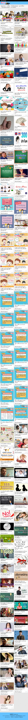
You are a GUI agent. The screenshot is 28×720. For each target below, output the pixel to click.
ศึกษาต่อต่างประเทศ (6, 7)
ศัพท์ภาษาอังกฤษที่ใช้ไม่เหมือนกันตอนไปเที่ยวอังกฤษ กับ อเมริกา (7, 462)
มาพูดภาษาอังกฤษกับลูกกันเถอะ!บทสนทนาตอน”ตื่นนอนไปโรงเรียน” (7, 289)
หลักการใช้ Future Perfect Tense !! (20, 306)
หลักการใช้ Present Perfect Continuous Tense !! (6, 385)
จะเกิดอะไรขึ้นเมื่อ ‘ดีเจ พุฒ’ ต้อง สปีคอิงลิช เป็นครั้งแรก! (20, 596)
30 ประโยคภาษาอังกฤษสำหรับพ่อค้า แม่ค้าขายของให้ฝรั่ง (7, 619)
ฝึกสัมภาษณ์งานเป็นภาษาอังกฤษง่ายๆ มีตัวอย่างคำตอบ (20, 582)
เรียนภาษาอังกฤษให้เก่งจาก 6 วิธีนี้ (6, 67)
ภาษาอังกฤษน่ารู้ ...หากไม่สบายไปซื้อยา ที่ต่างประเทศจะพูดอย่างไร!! (21, 228)
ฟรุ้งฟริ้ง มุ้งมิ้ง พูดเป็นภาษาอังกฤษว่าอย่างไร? (20, 626)
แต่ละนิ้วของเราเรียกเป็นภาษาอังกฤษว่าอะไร (6, 132)
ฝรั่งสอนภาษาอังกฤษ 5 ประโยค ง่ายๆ (7, 649)
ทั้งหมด (6, 9)
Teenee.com (3, 6)
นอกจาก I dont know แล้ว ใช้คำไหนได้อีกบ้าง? (7, 93)
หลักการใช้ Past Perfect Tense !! (21, 344)
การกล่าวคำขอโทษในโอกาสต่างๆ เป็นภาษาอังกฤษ (20, 196)
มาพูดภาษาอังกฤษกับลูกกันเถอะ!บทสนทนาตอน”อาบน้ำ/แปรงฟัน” (20, 267)
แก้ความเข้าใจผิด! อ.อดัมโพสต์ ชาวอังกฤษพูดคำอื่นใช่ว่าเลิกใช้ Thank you (21, 79)
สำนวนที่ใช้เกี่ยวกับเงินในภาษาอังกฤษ (21, 127)
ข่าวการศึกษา (13, 7)
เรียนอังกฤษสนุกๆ (14, 6)
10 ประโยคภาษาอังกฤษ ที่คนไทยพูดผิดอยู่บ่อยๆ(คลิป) (20, 37)
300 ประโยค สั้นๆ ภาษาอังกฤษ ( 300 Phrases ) (21, 146)
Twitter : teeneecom (14, 717)
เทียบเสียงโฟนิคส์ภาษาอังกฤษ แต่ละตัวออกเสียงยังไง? (6, 180)
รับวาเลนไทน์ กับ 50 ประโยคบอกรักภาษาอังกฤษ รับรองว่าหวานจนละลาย (20, 567)
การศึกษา (8, 6)
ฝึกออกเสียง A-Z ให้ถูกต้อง (20, 611)
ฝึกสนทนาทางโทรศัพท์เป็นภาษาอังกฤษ (6, 678)
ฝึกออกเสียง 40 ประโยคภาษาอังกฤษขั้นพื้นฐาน (6, 604)
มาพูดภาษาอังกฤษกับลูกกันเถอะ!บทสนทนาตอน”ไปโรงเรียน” (6, 269)
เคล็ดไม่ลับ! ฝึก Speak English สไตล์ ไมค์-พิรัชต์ (7, 691)
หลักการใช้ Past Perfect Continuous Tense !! (5, 347)
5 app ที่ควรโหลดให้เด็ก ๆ (6, 193)
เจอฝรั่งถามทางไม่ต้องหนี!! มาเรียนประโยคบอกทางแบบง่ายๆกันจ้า (7, 544)
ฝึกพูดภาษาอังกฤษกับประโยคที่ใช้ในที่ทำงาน (21, 670)
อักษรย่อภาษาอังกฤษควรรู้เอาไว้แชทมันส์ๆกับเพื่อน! (7, 589)
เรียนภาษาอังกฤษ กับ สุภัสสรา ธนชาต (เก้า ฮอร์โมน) (20, 480)
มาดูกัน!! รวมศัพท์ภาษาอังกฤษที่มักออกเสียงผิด (21, 215)
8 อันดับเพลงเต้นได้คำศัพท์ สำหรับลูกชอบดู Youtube (6, 80)
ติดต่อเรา (21, 717)
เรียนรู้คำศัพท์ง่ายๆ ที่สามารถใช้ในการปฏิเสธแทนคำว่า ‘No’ (7, 519)
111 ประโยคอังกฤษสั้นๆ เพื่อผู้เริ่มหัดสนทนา (7, 492)
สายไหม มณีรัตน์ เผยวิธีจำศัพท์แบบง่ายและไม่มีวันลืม (7, 664)
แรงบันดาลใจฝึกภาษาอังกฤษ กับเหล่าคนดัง (20, 641)
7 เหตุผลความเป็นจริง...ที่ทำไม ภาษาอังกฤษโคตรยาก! (21, 64)
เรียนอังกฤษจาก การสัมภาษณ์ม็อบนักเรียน (20, 23)
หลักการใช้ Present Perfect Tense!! (20, 382)
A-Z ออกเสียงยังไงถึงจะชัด (6, 478)
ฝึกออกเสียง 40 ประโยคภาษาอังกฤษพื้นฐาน (20, 537)
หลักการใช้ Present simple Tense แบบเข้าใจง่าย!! (20, 401)
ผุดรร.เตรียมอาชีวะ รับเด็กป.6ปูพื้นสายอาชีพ (21, 94)
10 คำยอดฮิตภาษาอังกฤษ (6, 443)
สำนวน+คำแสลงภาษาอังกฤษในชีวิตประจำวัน (7, 230)
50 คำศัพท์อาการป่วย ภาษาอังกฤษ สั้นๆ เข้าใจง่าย (20, 523)
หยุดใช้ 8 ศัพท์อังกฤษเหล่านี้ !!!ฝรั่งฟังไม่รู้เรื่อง (21, 179)
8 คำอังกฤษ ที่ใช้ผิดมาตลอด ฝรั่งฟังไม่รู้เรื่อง (6, 633)
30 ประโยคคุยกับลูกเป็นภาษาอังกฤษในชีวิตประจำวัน (6, 574)
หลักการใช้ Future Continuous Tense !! (7, 328)
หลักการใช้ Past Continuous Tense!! (6, 366)
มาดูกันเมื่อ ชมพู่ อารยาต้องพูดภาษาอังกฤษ (7, 705)
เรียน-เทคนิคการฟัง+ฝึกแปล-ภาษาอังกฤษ (6, 161)
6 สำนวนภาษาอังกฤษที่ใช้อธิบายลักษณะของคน (20, 493)
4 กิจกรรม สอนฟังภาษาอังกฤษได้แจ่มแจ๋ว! (7, 23)
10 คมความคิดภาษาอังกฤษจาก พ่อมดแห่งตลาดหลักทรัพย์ (7, 54)
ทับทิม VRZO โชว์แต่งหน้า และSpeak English (20, 689)
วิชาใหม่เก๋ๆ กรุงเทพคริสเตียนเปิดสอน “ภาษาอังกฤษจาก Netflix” (6, 39)
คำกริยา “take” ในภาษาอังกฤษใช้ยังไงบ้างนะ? (7, 147)
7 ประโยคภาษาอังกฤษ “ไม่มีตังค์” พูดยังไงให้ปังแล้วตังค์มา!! (21, 450)
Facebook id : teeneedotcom (16, 715)
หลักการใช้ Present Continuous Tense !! (5, 404)
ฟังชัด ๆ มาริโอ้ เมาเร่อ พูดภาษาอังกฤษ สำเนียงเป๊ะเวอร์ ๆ (21, 656)
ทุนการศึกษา (21, 6)
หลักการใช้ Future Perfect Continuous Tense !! (6, 309)
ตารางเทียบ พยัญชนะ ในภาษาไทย (7, 423)
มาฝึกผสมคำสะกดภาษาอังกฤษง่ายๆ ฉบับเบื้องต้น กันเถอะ (21, 552)
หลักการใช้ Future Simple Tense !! (20, 325)
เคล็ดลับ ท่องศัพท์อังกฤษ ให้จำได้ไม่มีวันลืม (7, 560)
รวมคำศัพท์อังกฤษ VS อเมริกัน (7, 211)
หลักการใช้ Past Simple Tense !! (21, 363)
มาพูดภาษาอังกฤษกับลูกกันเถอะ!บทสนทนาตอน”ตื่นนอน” (21, 287)
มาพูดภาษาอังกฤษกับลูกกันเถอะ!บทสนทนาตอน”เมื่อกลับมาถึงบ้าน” (6, 249)
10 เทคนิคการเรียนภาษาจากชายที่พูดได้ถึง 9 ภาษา (20, 49)
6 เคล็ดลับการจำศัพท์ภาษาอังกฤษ (6, 506)
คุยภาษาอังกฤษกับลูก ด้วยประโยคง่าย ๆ (6, 112)
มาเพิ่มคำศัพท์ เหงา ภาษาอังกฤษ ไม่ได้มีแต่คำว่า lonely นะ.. (21, 507)
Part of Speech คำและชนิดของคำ (21, 420)
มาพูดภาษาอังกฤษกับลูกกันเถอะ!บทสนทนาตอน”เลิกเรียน (21, 248)
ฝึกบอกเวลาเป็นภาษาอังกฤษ (6, 531)
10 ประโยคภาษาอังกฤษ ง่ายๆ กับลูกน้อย (20, 464)
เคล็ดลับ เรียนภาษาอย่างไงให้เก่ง (20, 113)
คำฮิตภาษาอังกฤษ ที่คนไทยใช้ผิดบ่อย (20, 165)
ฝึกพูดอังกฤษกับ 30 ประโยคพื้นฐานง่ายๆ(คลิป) (21, 435)
